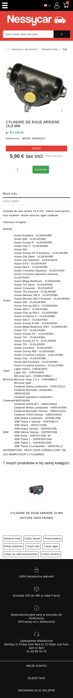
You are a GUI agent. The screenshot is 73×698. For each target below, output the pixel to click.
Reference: (13, 138)
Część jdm (33, 546)
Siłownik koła (12, 538)
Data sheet (11, 201)
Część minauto (51, 554)
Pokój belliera (53, 538)
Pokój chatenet (13, 546)
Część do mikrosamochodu (20, 554)
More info (10, 193)
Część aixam (32, 538)
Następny (67, 463)
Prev (61, 463)
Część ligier (51, 546)
